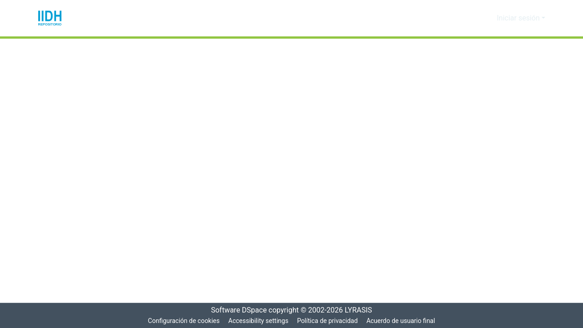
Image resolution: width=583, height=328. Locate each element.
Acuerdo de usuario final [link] (402, 321)
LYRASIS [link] (361, 310)
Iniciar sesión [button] (521, 18)
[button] (49, 18)
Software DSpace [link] (236, 310)
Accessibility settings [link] (257, 321)
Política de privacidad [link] (327, 321)
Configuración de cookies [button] (181, 321)
